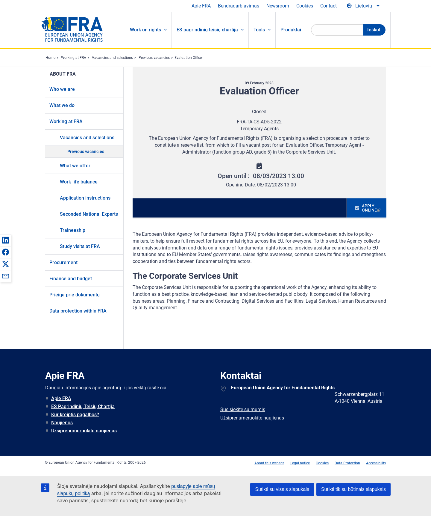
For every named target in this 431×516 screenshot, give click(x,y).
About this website (269, 463)
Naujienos (62, 422)
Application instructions (85, 198)
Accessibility (376, 463)
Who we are (62, 89)
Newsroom (277, 6)
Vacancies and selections (112, 58)
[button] (5, 240)
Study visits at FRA (80, 246)
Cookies (304, 6)
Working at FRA (73, 58)
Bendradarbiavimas (238, 6)
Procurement (63, 262)
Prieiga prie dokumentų (74, 295)
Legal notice (300, 463)
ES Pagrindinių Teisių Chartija (83, 406)
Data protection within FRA (78, 311)
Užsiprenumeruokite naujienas (84, 431)
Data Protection (347, 463)
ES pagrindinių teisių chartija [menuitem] (207, 30)
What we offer (75, 166)
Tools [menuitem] (259, 30)
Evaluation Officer (188, 58)
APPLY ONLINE (369, 207)
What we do (62, 105)
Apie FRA (201, 6)
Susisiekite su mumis (242, 409)
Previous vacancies (154, 58)
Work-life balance (79, 182)
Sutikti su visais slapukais (282, 489)
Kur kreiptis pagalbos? (75, 414)
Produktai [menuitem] (290, 30)
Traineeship (72, 230)
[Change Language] (364, 6)
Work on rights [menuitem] (145, 30)
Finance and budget (70, 278)
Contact (328, 6)
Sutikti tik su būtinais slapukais (353, 489)
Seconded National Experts (89, 214)
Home (50, 58)
